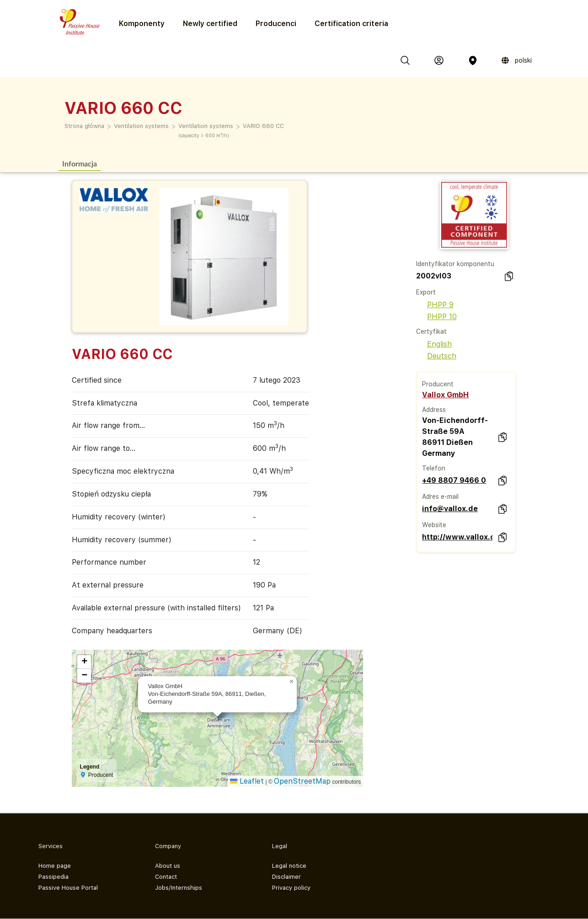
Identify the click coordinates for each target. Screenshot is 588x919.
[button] (291, 681)
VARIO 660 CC (263, 126)
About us (167, 865)
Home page (54, 865)
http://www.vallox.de (457, 537)
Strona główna (84, 126)
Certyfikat (431, 331)
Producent (438, 384)
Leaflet (247, 781)
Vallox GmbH (445, 394)
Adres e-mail (440, 496)
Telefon (433, 468)
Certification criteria (351, 23)
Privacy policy (291, 887)
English (434, 344)
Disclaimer (286, 876)
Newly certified (210, 23)
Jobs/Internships (178, 887)
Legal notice (289, 865)
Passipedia (53, 876)
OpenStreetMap (302, 781)
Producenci (276, 23)
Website (434, 525)
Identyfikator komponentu (455, 263)
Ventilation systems (141, 126)
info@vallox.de (450, 508)
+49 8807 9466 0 (454, 480)
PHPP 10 (436, 316)
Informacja (79, 163)
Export (426, 292)
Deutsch (436, 356)
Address (434, 409)
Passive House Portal (68, 887)
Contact (166, 876)
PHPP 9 (435, 304)
